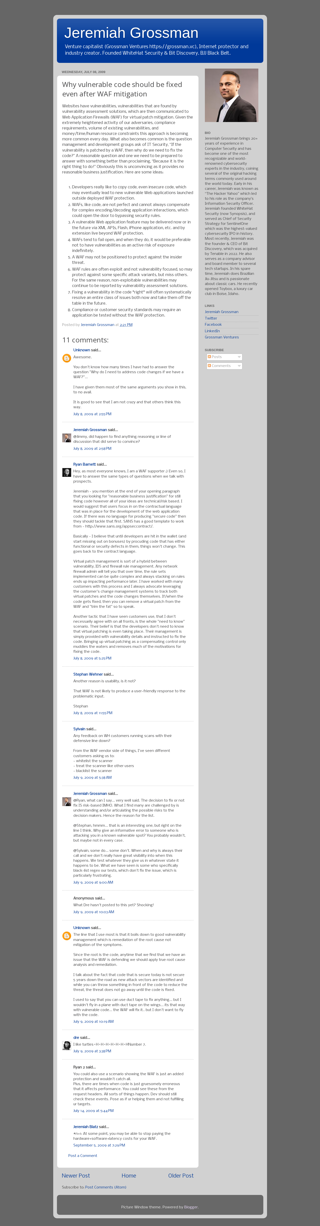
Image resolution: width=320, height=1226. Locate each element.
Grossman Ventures (222, 337)
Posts (215, 357)
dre (76, 1038)
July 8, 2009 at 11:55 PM (92, 713)
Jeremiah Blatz (85, 1127)
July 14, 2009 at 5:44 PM (93, 1111)
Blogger (191, 1207)
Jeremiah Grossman (131, 32)
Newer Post (76, 1176)
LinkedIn (212, 331)
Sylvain (79, 729)
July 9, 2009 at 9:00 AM (93, 883)
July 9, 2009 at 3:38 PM (92, 1051)
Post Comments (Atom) (106, 1187)
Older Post (181, 1176)
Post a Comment (82, 1156)
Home (129, 1176)
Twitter (211, 319)
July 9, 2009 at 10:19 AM (93, 1022)
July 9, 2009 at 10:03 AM (93, 912)
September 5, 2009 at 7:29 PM (99, 1145)
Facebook (213, 325)
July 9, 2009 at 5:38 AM (92, 778)
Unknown (81, 350)
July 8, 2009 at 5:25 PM (92, 658)
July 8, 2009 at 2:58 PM (92, 449)
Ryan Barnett (84, 465)
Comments (219, 366)
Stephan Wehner (88, 675)
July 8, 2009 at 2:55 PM (92, 414)
